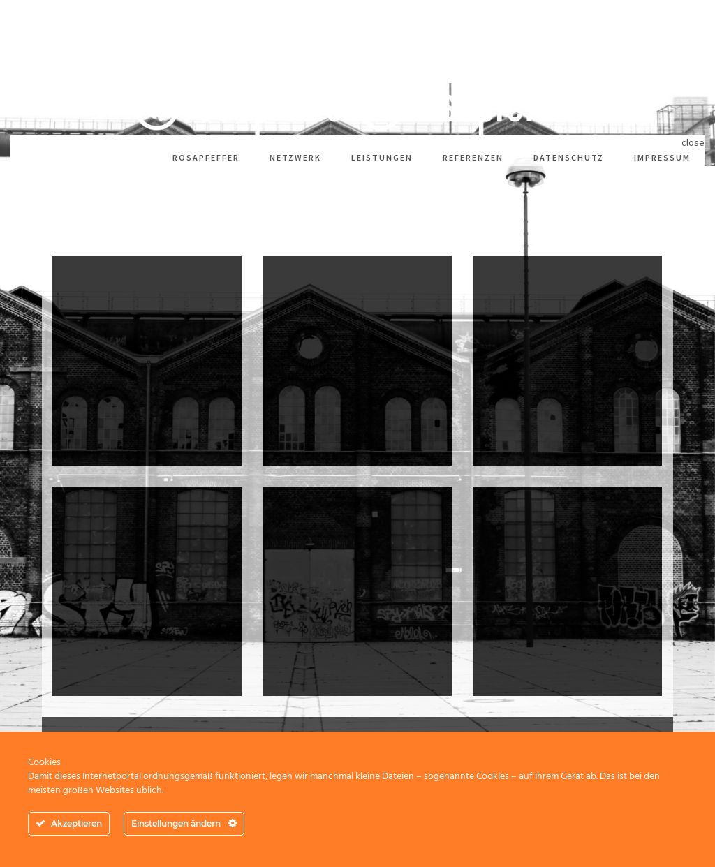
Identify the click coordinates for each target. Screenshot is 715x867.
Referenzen (473, 157)
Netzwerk (295, 157)
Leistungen (382, 157)
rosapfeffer (205, 157)
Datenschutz (568, 157)
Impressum (662, 157)
